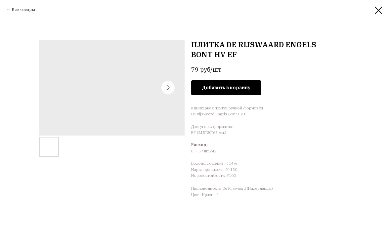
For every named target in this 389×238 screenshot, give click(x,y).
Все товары (23, 9)
